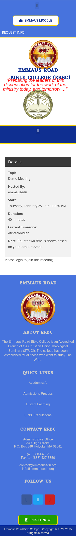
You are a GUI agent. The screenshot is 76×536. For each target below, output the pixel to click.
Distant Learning (38, 404)
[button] (37, 5)
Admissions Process (37, 393)
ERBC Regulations (38, 415)
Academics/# (38, 382)
